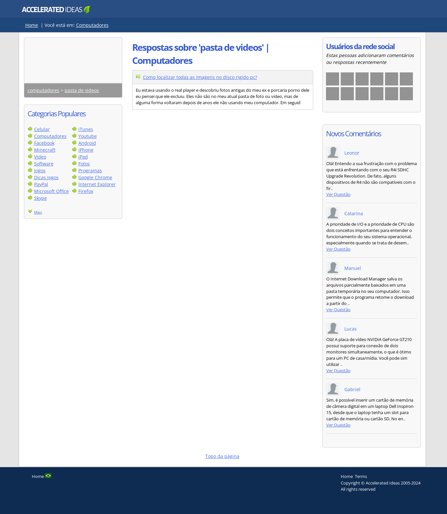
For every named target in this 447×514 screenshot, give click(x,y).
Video (40, 157)
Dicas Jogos (46, 177)
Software (43, 164)
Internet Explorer (97, 184)
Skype (40, 198)
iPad (83, 157)
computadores (43, 90)
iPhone (85, 150)
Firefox (85, 191)
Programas (90, 170)
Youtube (87, 136)
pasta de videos (82, 90)
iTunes (85, 129)
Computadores (92, 25)
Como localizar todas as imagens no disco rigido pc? (200, 77)
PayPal (41, 184)
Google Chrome (95, 177)
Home (31, 25)
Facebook (44, 143)
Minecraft (44, 150)
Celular (42, 129)
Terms (361, 476)
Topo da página (222, 456)
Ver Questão (338, 194)
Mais (38, 212)
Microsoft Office (51, 191)
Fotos (84, 164)
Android (87, 143)
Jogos (40, 170)
